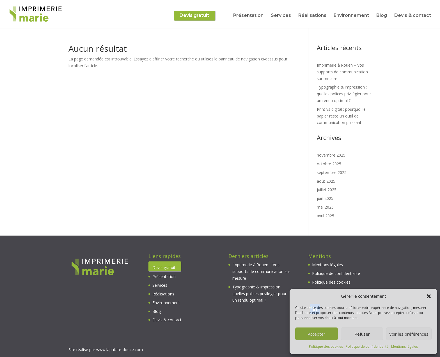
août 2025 (326, 181)
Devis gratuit (194, 15)
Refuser (362, 334)
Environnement (351, 15)
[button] (429, 296)
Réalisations (312, 15)
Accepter (316, 334)
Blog (381, 15)
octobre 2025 (329, 163)
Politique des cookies (326, 346)
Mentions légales (404, 346)
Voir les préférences (408, 334)
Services (281, 15)
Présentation (248, 15)
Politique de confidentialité (367, 346)
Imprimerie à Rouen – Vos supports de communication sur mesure (342, 71)
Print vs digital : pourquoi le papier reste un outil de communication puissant (341, 116)
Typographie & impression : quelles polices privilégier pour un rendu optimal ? (344, 93)
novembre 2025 (331, 155)
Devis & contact (412, 15)
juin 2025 (325, 198)
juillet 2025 (326, 189)
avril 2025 (325, 215)
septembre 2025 (332, 172)
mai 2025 (325, 207)
